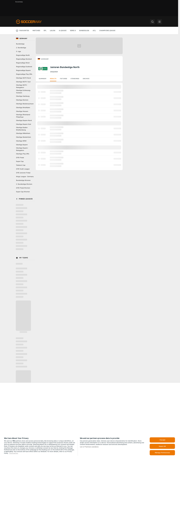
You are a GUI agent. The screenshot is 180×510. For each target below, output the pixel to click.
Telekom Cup (20, 165)
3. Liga (18, 51)
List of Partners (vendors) (89, 447)
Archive (86, 78)
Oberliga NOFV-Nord (23, 78)
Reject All (162, 446)
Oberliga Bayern (22, 145)
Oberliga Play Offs (22, 154)
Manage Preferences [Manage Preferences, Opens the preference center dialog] (162, 453)
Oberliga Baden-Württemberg (22, 128)
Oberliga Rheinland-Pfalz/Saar (23, 116)
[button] (152, 21)
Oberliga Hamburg (22, 96)
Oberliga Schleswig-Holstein (23, 91)
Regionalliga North (23, 55)
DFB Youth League (23, 169)
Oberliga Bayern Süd (23, 124)
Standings (75, 78)
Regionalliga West (23, 63)
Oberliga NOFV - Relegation (22, 86)
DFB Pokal (20, 158)
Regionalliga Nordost (24, 59)
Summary (42, 78)
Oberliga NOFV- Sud (23, 82)
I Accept (162, 440)
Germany (45, 59)
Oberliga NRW (21, 141)
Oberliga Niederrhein (23, 137)
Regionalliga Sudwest (24, 67)
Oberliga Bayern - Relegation (22, 149)
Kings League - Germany (25, 177)
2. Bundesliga (21, 48)
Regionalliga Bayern (23, 70)
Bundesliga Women (23, 180)
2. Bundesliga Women (24, 184)
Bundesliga (20, 44)
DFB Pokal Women (23, 188)
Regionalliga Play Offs (24, 74)
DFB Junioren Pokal (23, 173)
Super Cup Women (23, 192)
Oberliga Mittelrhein (23, 133)
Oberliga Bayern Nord (24, 120)
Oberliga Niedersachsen (25, 104)
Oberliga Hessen (22, 111)
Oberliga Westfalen (23, 108)
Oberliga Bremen (22, 100)
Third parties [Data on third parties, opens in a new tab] (13, 453)
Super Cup (20, 161)
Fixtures (63, 78)
